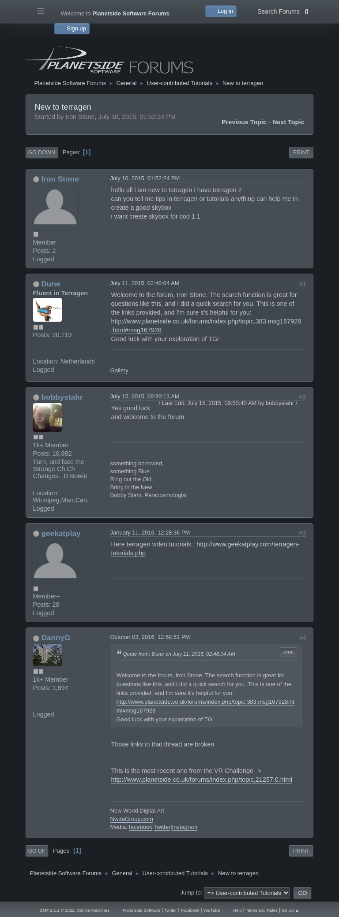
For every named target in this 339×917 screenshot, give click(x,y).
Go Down (41, 152)
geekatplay (60, 533)
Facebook (190, 910)
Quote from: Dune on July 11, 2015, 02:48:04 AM (179, 654)
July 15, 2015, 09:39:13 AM (145, 396)
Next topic (288, 122)
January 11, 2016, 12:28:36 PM (150, 532)
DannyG (55, 637)
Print (301, 152)
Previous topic (244, 122)
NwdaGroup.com (131, 819)
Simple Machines (93, 910)
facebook (140, 827)
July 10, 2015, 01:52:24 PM (145, 178)
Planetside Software (142, 910)
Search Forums (282, 10)
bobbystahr (62, 397)
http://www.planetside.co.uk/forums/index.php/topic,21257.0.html (201, 779)
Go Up (36, 851)
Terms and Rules (262, 910)
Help (237, 910)
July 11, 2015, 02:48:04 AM (145, 283)
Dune (50, 283)
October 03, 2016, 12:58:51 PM (150, 637)
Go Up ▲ (290, 910)
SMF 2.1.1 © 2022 (57, 910)
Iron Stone (60, 178)
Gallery (119, 370)
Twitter (162, 827)
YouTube (211, 910)
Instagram (185, 827)
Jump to (191, 892)
